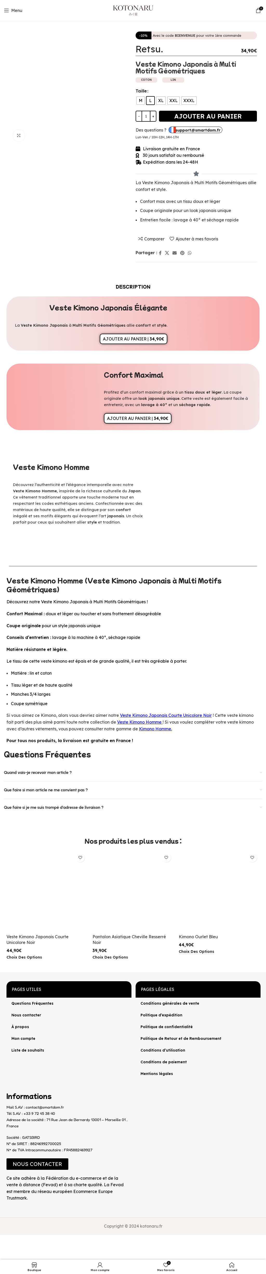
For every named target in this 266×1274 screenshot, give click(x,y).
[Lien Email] (174, 253)
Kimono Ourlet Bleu (198, 936)
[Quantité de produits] (146, 116)
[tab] (133, 286)
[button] (37, 1164)
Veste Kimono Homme (139, 722)
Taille (141, 91)
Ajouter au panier (208, 116)
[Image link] (6, 1206)
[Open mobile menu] (13, 10)
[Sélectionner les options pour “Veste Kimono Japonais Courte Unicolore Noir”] (24, 957)
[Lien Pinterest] (182, 253)
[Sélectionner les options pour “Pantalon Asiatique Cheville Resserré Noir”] (110, 957)
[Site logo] (133, 10)
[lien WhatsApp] (189, 253)
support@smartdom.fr (198, 130)
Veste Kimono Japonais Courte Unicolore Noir (166, 715)
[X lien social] (167, 253)
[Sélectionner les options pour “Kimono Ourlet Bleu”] (196, 951)
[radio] (140, 100)
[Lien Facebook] (160, 253)
